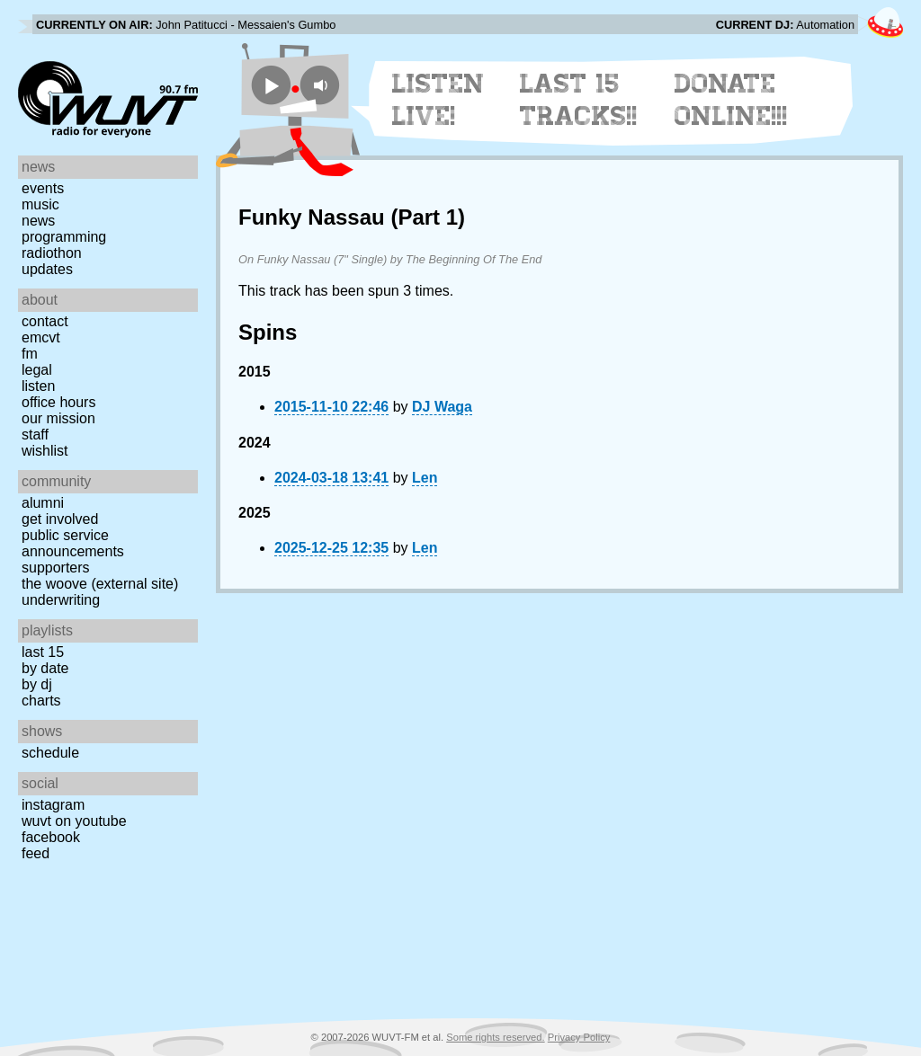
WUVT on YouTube (74, 821)
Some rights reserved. (495, 1037)
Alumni (43, 502)
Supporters (56, 567)
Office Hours (58, 402)
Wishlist (45, 450)
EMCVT (41, 337)
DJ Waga (442, 406)
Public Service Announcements (73, 543)
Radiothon (52, 253)
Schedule (50, 752)
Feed (35, 853)
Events (43, 188)
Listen (38, 386)
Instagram (53, 804)
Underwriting (61, 600)
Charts (41, 700)
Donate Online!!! (731, 99)
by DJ (37, 684)
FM (30, 353)
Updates (47, 269)
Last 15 (43, 652)
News (38, 220)
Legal (37, 369)
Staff (35, 434)
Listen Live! (438, 99)
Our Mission (58, 418)
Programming (64, 236)
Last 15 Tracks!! (579, 99)
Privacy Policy (579, 1037)
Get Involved (60, 519)
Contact (45, 321)
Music (40, 204)
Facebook (51, 837)
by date (45, 668)
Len (424, 477)
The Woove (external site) (100, 583)
